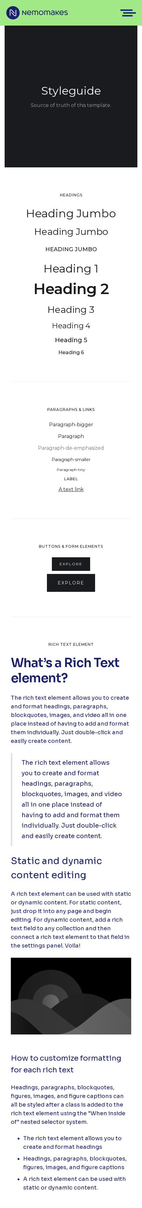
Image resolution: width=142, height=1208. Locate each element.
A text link (71, 489)
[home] (37, 12)
